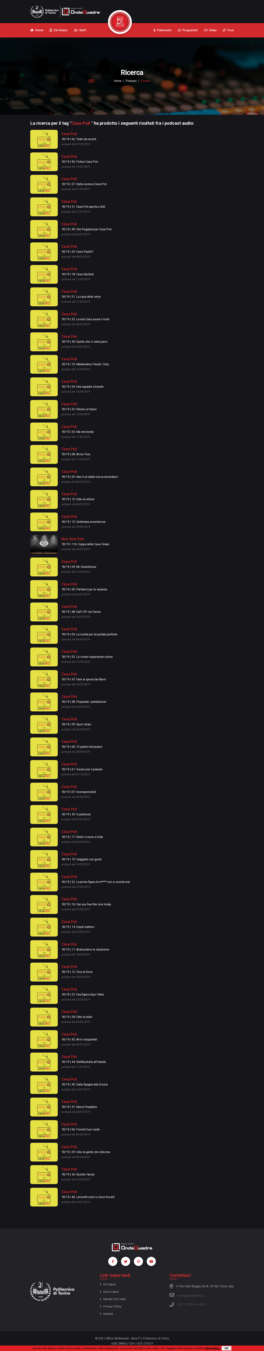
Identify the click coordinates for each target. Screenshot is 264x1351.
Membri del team (113, 1299)
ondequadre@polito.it (187, 1295)
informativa (212, 1348)
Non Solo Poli (72, 539)
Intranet (106, 1314)
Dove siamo (109, 1292)
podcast (131, 81)
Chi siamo (108, 1284)
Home (118, 81)
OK (226, 1348)
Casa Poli (69, 134)
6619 (203, 1304)
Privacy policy (111, 1306)
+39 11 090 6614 (188, 1304)
